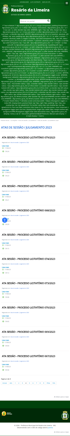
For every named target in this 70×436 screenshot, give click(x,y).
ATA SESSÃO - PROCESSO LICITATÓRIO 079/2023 (28, 137)
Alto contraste (35, 2)
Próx (48, 383)
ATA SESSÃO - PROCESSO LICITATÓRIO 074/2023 (28, 259)
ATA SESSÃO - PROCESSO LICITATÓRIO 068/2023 (28, 210)
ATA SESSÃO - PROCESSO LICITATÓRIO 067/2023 (28, 356)
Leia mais (5, 146)
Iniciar (4, 383)
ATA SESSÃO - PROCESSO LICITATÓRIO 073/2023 (28, 283)
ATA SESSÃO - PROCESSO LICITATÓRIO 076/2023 (28, 234)
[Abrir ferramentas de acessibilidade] (4, 220)
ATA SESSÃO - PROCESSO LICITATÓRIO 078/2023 (28, 161)
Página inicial (5, 120)
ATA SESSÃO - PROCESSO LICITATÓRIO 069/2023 (28, 332)
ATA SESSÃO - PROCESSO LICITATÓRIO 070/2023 (28, 307)
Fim (54, 383)
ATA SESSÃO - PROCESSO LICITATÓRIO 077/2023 (28, 186)
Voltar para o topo (61, 397)
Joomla (50, 428)
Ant (11, 383)
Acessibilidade (24, 2)
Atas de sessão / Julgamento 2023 (20, 142)
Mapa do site (46, 2)
